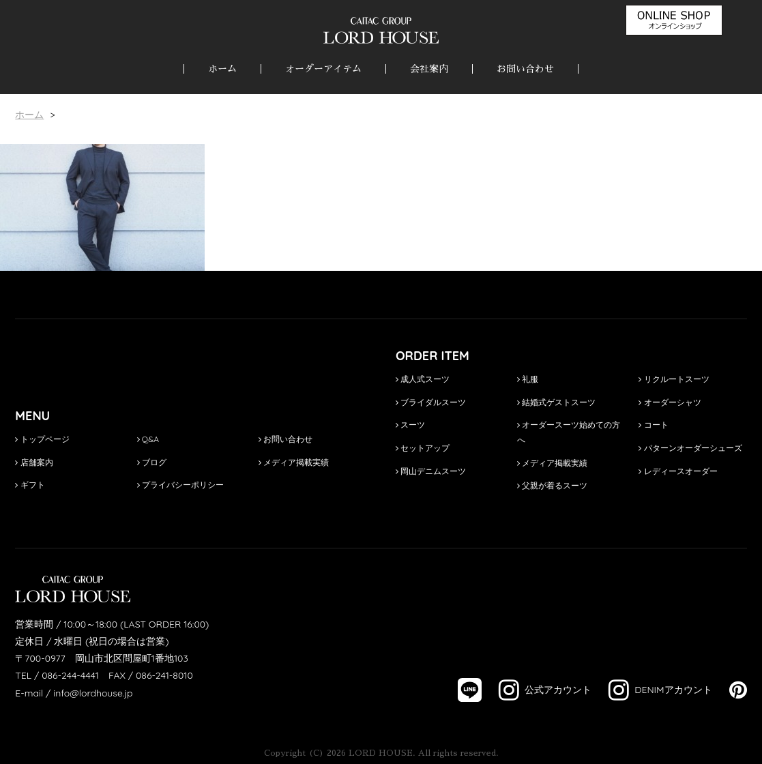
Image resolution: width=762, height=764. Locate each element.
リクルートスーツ (674, 379)
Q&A (148, 439)
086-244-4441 (70, 675)
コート (653, 425)
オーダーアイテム (323, 69)
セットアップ (423, 448)
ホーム (222, 69)
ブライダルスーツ (431, 402)
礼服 (527, 379)
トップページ (42, 439)
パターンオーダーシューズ (690, 448)
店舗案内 (34, 462)
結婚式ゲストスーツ (556, 402)
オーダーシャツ (670, 402)
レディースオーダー (678, 471)
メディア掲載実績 (294, 462)
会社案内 (429, 69)
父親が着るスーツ (552, 485)
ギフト (29, 485)
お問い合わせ (525, 69)
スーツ (410, 425)
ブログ (151, 462)
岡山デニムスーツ (431, 471)
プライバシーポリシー (180, 485)
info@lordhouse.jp (92, 693)
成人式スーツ (423, 379)
